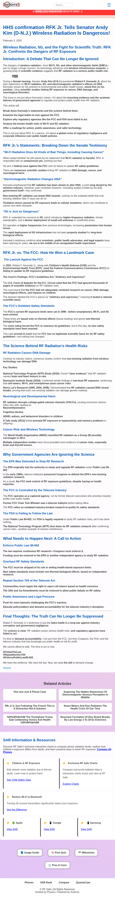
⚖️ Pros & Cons (57, 865)
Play (11, 76)
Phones (29, 882)
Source (7, 668)
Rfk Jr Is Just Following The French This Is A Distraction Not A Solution (30, 707)
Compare (64, 882)
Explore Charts (71, 784)
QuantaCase (83, 882)
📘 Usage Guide (29, 852)
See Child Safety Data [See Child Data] (19, 780)
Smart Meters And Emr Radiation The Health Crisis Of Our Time (85, 707)
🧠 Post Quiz (58, 852)
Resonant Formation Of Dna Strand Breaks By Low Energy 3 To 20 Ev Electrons (85, 718)
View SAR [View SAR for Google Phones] (49, 829)
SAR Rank (46, 882)
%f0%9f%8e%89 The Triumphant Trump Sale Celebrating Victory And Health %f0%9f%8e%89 (30, 720)
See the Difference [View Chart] (17, 809)
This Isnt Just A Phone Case (29, 692)
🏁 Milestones (86, 852)
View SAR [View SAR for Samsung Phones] (86, 829)
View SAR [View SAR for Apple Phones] (12, 829)
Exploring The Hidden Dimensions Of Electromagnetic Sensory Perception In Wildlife (85, 695)
